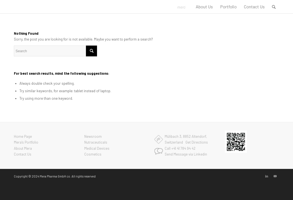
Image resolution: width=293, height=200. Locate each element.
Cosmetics (92, 154)
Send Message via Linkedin (186, 154)
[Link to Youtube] (275, 176)
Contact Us (22, 154)
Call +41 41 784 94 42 (180, 148)
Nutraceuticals (95, 142)
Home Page (23, 136)
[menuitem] (204, 6)
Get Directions (196, 142)
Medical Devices (96, 148)
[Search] (273, 6)
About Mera (23, 148)
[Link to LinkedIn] (267, 176)
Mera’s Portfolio (26, 142)
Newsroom (93, 136)
